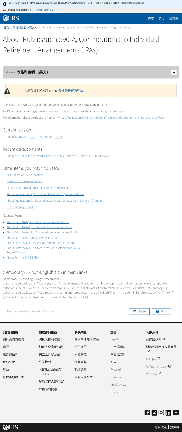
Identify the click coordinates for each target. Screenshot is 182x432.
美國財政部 (155, 339)
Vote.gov (153, 374)
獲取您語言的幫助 (71, 91)
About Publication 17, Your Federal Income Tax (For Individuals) (45, 194)
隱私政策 (161, 427)
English (114, 392)
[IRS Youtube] (176, 412)
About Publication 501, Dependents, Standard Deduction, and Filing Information (55, 201)
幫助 (6, 370)
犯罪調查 (81, 370)
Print (164, 311)
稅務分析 (9, 362)
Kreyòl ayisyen (119, 385)
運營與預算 (10, 354)
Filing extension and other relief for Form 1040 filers (38, 188)
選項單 (173, 19)
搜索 (151, 19)
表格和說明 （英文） (25, 28)
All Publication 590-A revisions (25, 175)
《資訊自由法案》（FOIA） (51, 372)
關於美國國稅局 (13, 339)
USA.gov (153, 359)
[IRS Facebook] (147, 412)
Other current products (20, 207)
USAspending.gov (158, 366)
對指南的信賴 (48, 389)
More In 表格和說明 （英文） (91, 72)
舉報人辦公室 (84, 377)
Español (115, 339)
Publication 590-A (21, 137)
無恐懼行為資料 (51, 382)
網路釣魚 (81, 354)
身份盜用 (81, 347)
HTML (40, 137)
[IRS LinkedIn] (168, 414)
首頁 (6, 28)
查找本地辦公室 (13, 377)
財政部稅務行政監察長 (161, 349)
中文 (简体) (117, 347)
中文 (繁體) (117, 354)
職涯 (6, 347)
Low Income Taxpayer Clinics (24, 181)
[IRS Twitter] (154, 414)
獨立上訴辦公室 (49, 354)
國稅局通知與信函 (87, 339)
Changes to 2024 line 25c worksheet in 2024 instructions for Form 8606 (49, 156)
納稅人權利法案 (49, 339)
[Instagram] (161, 412)
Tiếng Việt (116, 377)
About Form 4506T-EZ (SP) (23, 258)
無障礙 (174, 427)
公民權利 (45, 362)
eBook (53, 137)
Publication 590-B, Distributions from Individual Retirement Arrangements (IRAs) (115, 118)
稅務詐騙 (81, 362)
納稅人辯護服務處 (51, 347)
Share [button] (142, 311)
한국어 (115, 362)
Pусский (115, 370)
